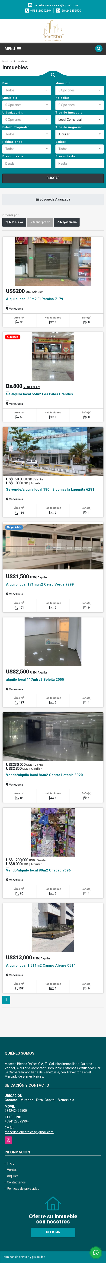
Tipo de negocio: (68, 127)
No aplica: (63, 98)
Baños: (60, 142)
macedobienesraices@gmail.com (29, 1132)
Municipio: (63, 83)
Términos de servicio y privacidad (23, 1257)
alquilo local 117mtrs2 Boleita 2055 (35, 679)
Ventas (12, 1170)
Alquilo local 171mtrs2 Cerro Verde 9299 (40, 584)
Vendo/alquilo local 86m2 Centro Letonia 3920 (44, 775)
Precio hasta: (65, 156)
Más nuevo (14, 222)
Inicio (5, 61)
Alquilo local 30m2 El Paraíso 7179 (34, 299)
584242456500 (71, 10)
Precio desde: (13, 156)
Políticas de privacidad (23, 1188)
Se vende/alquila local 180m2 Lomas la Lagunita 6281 (50, 489)
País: (6, 83)
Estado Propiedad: (16, 127)
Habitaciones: (12, 142)
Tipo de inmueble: (69, 112)
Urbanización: (12, 112)
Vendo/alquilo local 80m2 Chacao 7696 (38, 870)
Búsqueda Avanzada (53, 199)
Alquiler (12, 1176)
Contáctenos (16, 1182)
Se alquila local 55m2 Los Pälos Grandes (39, 394)
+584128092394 (40, 10)
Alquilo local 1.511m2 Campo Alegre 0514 (41, 965)
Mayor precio (67, 222)
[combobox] (26, 90)
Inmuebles (21, 61)
